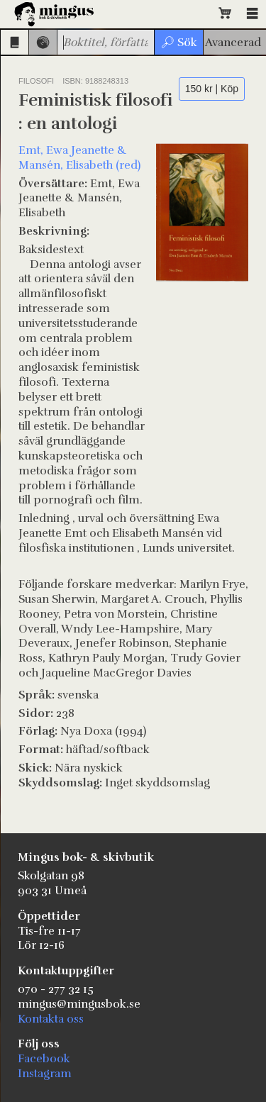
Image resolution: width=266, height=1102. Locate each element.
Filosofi (36, 81)
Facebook (44, 1059)
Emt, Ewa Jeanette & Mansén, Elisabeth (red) (79, 157)
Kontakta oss (51, 1019)
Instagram (45, 1074)
